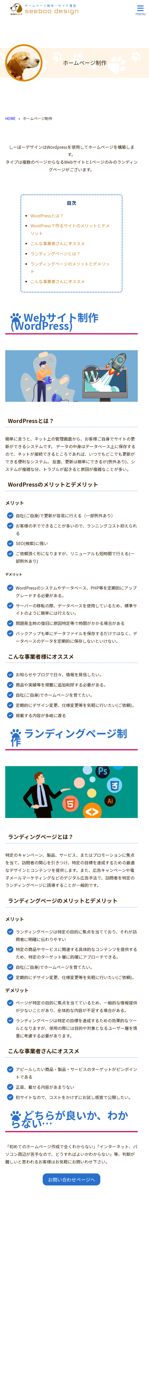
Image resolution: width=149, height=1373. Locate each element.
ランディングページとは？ (55, 253)
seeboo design (52, 8)
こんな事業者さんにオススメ (57, 243)
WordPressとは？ (47, 215)
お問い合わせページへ (71, 1179)
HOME (10, 118)
